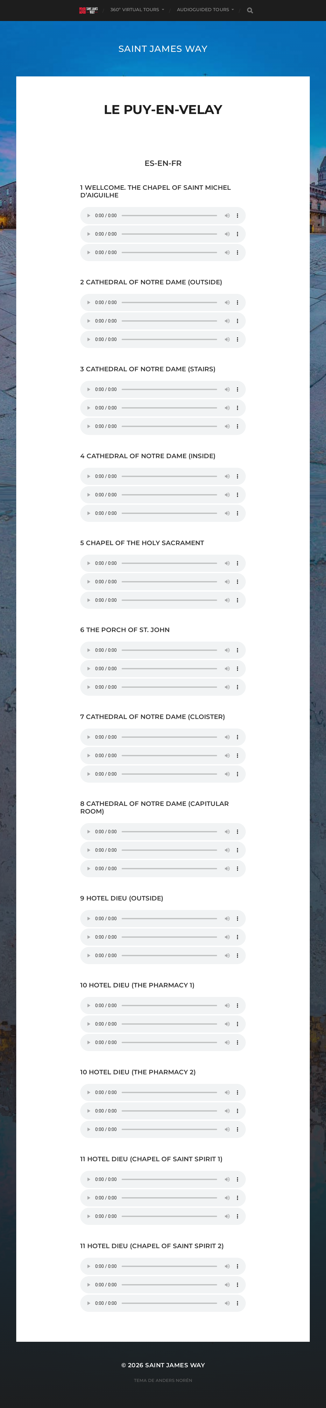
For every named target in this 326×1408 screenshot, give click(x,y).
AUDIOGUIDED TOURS (203, 9)
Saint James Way (163, 48)
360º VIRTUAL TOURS (134, 9)
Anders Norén (174, 1380)
